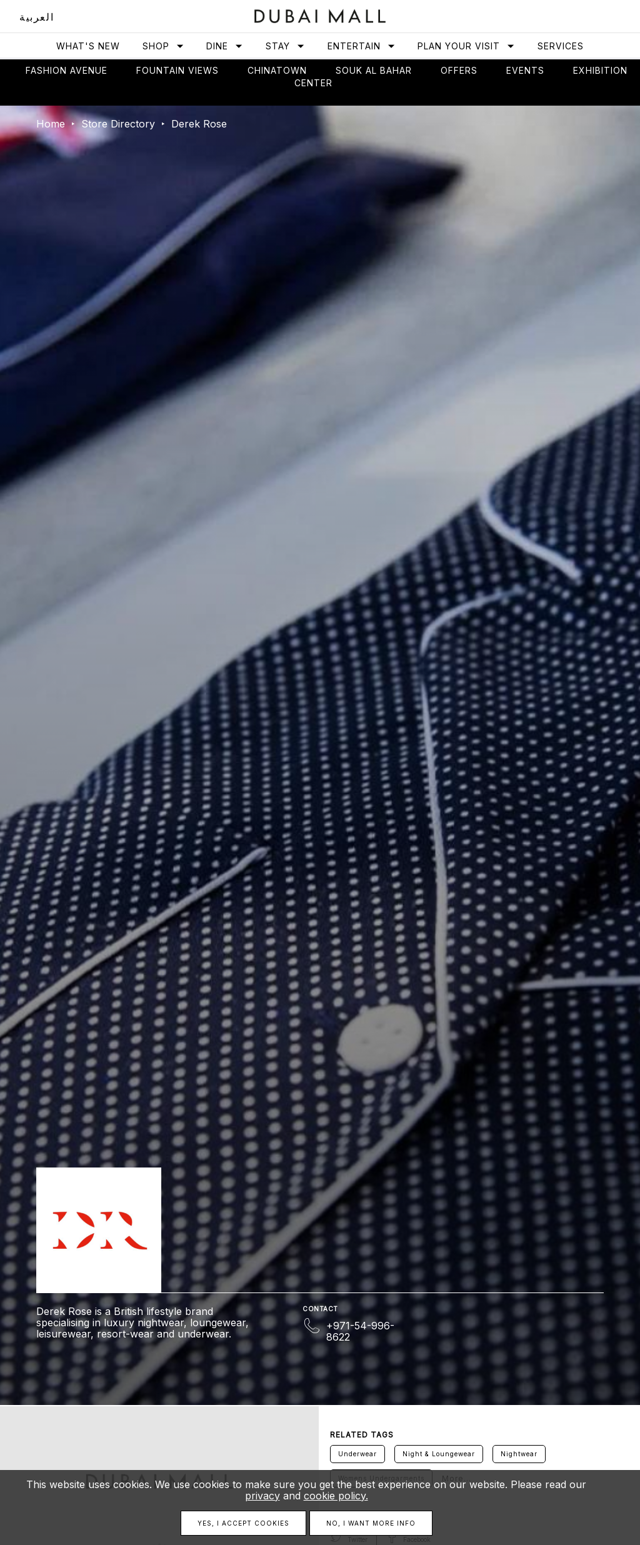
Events (525, 70)
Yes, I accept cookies (243, 1523)
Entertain (362, 46)
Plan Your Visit (466, 46)
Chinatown (277, 70)
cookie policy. (336, 1495)
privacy (262, 1495)
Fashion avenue (67, 70)
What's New (88, 46)
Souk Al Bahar (374, 70)
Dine (224, 46)
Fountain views (177, 70)
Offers (459, 70)
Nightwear (519, 1454)
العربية (36, 17)
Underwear (357, 1454)
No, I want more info (371, 1523)
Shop (163, 46)
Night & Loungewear (438, 1454)
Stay (285, 46)
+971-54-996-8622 (360, 1331)
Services (561, 46)
